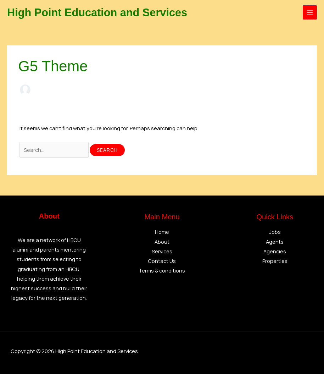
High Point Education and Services (100, 12)
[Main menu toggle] (310, 12)
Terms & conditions (162, 270)
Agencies (274, 251)
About (162, 241)
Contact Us (162, 260)
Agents (275, 241)
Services (162, 251)
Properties (274, 260)
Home (162, 231)
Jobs (275, 231)
